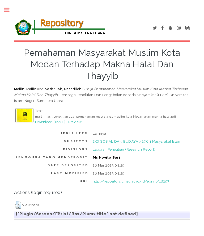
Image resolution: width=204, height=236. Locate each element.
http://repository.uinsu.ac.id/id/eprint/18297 (131, 181)
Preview (75, 122)
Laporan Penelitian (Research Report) (124, 149)
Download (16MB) (50, 122)
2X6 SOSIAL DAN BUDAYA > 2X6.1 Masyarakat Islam (137, 141)
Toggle (9, 10)
